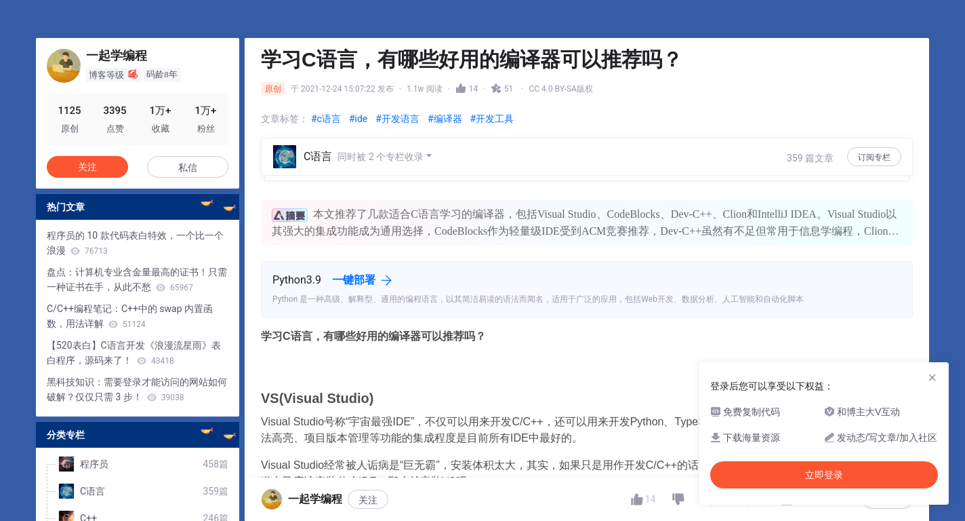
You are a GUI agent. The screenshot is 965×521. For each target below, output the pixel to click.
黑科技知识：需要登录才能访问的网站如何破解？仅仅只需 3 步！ (137, 389)
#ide (358, 118)
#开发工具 (492, 118)
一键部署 (353, 280)
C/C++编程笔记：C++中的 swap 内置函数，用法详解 (130, 316)
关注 (87, 166)
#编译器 (445, 118)
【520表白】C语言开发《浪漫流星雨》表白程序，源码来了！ (134, 353)
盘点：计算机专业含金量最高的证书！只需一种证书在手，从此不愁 (137, 279)
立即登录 (824, 474)
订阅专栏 (874, 157)
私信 (187, 167)
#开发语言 (397, 118)
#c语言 (326, 118)
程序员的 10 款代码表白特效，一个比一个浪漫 (135, 243)
